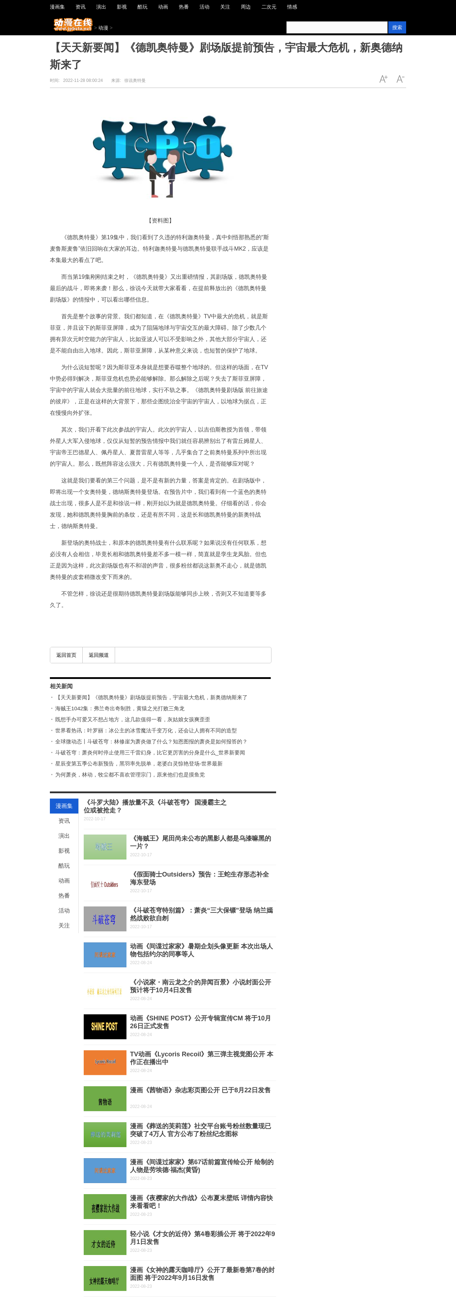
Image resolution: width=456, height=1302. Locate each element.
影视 (64, 851)
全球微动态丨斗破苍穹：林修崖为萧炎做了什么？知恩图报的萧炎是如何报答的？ (151, 741)
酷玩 (64, 866)
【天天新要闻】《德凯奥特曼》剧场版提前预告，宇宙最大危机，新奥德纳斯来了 (151, 697)
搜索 (397, 27)
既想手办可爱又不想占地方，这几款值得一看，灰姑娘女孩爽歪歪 (132, 719)
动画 (64, 881)
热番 (64, 896)
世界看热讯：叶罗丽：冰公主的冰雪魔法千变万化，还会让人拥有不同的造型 (146, 730)
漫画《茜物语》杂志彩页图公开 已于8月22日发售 (200, 1090)
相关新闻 (61, 686)
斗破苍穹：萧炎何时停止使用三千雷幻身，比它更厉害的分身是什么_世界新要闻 (150, 752)
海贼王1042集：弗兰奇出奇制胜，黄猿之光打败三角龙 (120, 708)
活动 (64, 911)
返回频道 (99, 655)
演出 (64, 836)
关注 (64, 925)
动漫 (103, 28)
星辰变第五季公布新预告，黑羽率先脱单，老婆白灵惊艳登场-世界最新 (139, 763)
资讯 (64, 821)
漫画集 (64, 806)
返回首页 (66, 655)
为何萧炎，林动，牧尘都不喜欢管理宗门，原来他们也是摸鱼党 (130, 775)
